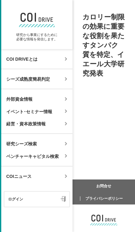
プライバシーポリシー (104, 198)
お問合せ (103, 186)
